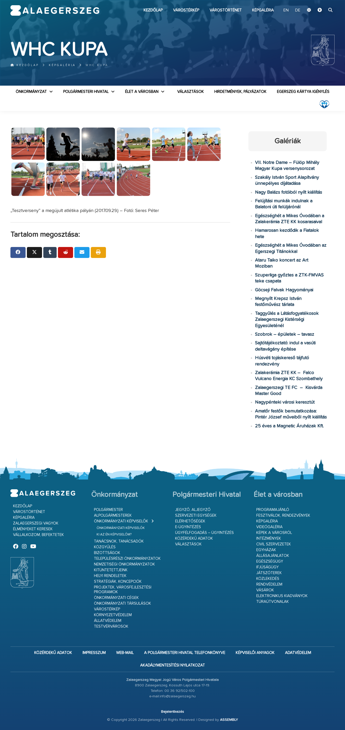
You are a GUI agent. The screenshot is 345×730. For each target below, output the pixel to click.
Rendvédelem (269, 584)
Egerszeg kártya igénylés (303, 92)
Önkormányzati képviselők (121, 521)
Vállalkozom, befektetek (38, 535)
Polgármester (108, 510)
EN (286, 10)
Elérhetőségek (190, 521)
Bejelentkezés (172, 712)
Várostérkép (186, 10)
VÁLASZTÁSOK (190, 92)
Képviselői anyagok (255, 653)
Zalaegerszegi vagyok (35, 523)
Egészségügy (269, 561)
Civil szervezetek (273, 544)
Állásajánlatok (272, 556)
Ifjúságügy (267, 567)
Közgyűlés (105, 547)
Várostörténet (226, 10)
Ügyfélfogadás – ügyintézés (204, 533)
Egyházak (266, 550)
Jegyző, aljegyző (193, 510)
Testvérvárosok (111, 626)
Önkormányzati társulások (122, 603)
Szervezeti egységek (196, 515)
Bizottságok (107, 553)
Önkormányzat (31, 92)
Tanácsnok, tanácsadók (119, 541)
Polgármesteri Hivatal (86, 92)
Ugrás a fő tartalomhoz (321, 2)
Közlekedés (267, 579)
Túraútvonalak (272, 602)
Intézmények (268, 538)
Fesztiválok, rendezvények (283, 515)
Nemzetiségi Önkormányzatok (124, 564)
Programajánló (272, 510)
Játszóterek (269, 573)
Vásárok (265, 590)
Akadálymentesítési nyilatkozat (172, 665)
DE (297, 10)
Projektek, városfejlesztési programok (122, 589)
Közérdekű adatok (194, 538)
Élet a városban (141, 92)
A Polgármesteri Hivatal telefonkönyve (184, 653)
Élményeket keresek (33, 529)
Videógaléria (269, 527)
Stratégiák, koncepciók (118, 582)
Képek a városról (274, 533)
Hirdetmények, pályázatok (240, 92)
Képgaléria (263, 10)
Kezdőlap (153, 10)
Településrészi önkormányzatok (127, 559)
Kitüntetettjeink (111, 570)
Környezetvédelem (113, 615)
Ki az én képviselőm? (114, 534)
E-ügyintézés (188, 527)
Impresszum (94, 653)
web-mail (125, 653)
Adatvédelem (298, 653)
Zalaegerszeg (54, 10)
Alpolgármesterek (113, 515)
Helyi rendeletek (110, 576)
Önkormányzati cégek (116, 598)
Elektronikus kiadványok (282, 596)
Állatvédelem (107, 621)
